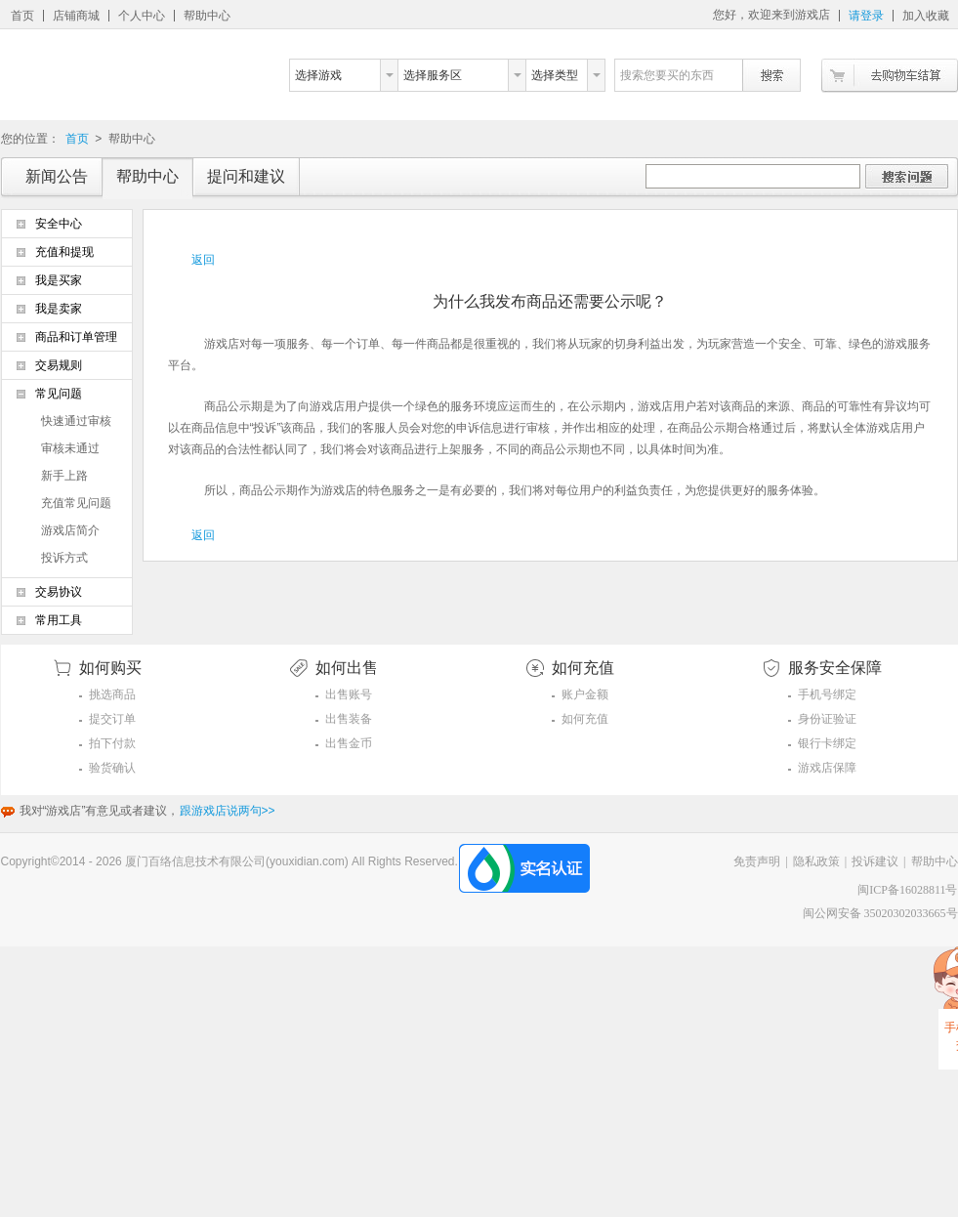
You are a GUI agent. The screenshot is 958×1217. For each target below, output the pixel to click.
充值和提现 (64, 252)
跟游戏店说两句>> (227, 811)
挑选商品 (112, 694)
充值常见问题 (76, 503)
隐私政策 (816, 861)
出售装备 (348, 719)
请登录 (866, 15)
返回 (203, 260)
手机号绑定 (827, 694)
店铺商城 (76, 15)
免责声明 (756, 861)
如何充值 (585, 719)
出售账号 (348, 694)
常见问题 (58, 393)
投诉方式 (64, 558)
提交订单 (112, 719)
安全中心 (58, 224)
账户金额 (585, 694)
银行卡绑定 (827, 743)
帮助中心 (207, 15)
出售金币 (348, 743)
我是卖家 (58, 308)
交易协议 (58, 592)
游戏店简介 (70, 530)
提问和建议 (246, 176)
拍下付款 (112, 743)
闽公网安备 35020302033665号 (880, 913)
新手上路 (64, 476)
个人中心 (141, 15)
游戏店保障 (827, 768)
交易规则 (58, 365)
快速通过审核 (76, 421)
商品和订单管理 (76, 337)
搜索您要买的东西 (667, 75)
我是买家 (58, 280)
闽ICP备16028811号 (907, 890)
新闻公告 (56, 176)
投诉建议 (875, 861)
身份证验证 (827, 719)
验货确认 (112, 768)
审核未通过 (70, 448)
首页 (22, 15)
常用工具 (58, 620)
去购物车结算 (889, 76)
